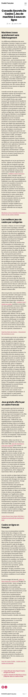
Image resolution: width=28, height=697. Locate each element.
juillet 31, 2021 (17, 23)
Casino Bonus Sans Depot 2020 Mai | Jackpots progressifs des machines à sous (12, 518)
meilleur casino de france (16, 174)
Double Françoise (7, 3)
